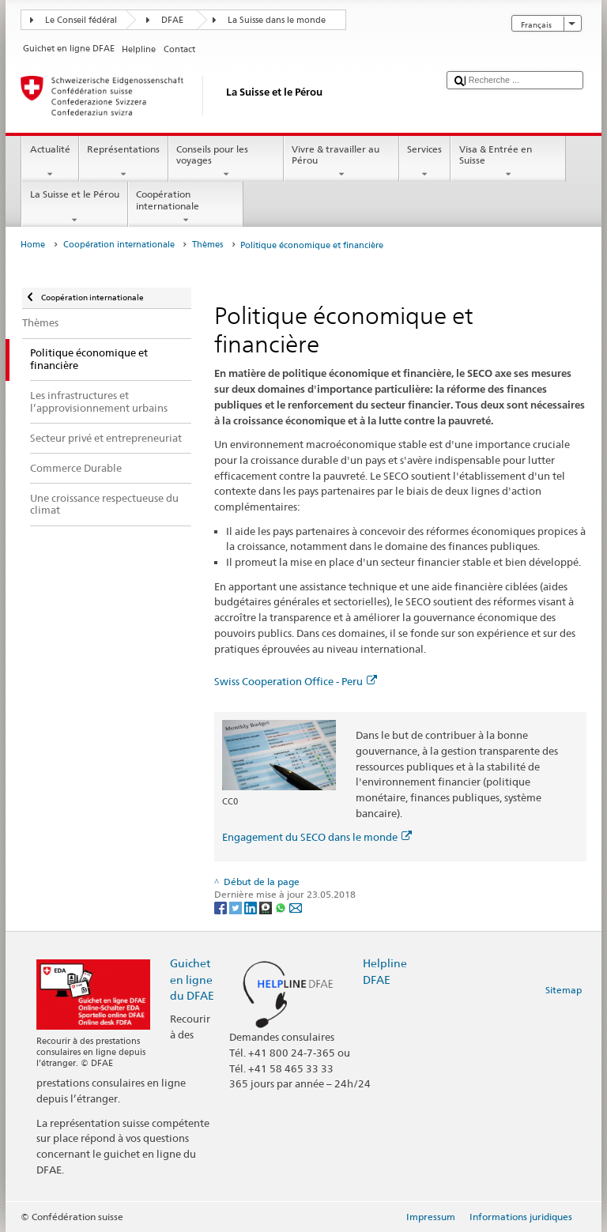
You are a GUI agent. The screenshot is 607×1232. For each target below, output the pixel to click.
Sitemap (563, 990)
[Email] (295, 908)
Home (33, 244)
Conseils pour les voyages (226, 162)
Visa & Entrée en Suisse (508, 162)
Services (425, 162)
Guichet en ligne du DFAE (192, 978)
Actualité (49, 162)
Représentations (124, 162)
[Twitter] (236, 908)
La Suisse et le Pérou (74, 207)
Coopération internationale (186, 207)
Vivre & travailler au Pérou (341, 162)
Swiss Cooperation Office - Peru (295, 681)
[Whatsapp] (281, 908)
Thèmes (207, 244)
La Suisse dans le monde (277, 20)
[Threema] (266, 908)
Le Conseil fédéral (81, 20)
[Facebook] (221, 908)
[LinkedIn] (251, 908)
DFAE (172, 20)
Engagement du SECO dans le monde (317, 837)
